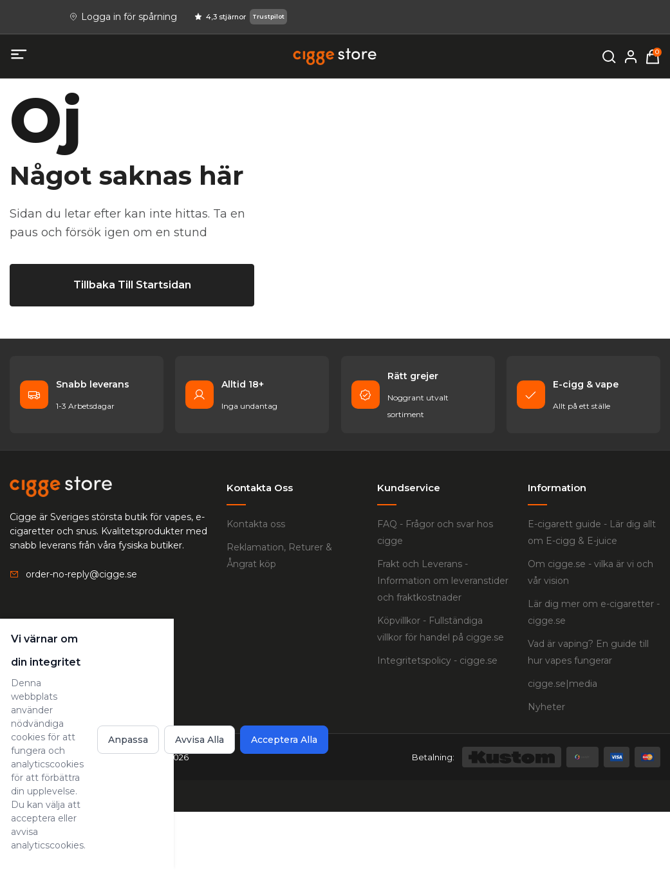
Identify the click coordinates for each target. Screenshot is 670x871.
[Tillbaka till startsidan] (132, 453)
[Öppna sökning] (609, 56)
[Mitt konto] (630, 56)
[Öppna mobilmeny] (19, 54)
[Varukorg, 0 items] (652, 56)
